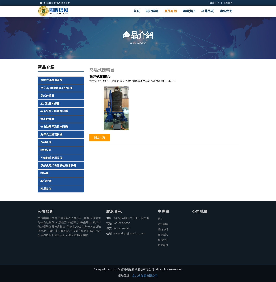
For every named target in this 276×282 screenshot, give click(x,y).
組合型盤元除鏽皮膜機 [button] (54, 111)
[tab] (61, 80)
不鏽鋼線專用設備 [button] (51, 157)
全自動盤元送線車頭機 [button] (54, 126)
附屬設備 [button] (45, 188)
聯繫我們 (163, 245)
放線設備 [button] (45, 142)
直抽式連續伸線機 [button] (51, 80)
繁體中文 (214, 2)
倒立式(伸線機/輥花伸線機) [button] (56, 88)
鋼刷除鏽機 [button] (47, 119)
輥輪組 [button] (44, 173)
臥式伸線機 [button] (47, 95)
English (228, 2)
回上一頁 (99, 137)
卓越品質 (207, 11)
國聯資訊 (189, 11)
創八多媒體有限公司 (145, 275)
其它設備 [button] (45, 181)
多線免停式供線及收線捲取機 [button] (58, 165)
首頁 (137, 11)
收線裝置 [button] (45, 150)
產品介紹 (170, 11)
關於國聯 (152, 11)
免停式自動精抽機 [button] (51, 134)
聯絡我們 (226, 11)
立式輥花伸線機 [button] (50, 103)
